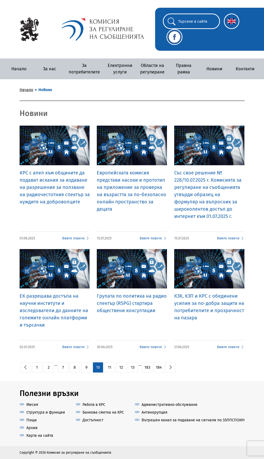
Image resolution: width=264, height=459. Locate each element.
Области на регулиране (152, 69)
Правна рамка (183, 69)
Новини (214, 69)
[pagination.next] (170, 367)
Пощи (31, 420)
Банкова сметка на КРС (103, 412)
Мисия (32, 404)
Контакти (245, 69)
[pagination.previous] (25, 367)
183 (147, 367)
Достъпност (93, 420)
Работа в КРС (94, 404)
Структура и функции (45, 412)
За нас (49, 69)
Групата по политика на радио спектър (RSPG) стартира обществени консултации (132, 303)
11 (109, 367)
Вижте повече (76, 238)
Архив (32, 427)
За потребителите (84, 69)
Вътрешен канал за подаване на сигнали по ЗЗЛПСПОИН (193, 420)
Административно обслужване (169, 404)
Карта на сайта (39, 435)
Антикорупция (154, 412)
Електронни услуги (120, 69)
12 (121, 367)
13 (133, 367)
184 (159, 367)
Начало (19, 69)
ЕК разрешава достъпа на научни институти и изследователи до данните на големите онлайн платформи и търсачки (54, 310)
